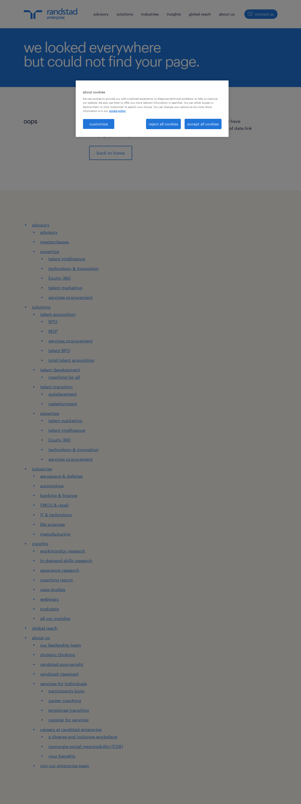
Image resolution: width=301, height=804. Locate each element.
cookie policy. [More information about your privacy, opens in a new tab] (117, 110)
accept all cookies (203, 124)
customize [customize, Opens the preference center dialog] (98, 124)
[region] (152, 108)
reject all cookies (163, 124)
